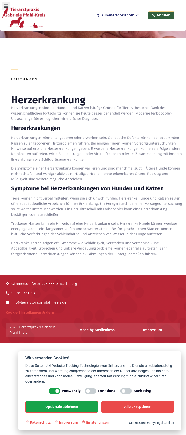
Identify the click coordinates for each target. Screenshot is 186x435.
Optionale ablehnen (61, 406)
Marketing (142, 391)
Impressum (152, 329)
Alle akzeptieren (137, 406)
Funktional (107, 391)
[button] (6, 6)
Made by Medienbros (97, 329)
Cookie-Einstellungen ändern (30, 312)
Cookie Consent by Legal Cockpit (151, 423)
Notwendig (71, 391)
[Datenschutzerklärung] (38, 422)
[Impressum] (66, 422)
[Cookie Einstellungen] (95, 422)
